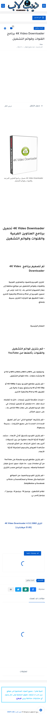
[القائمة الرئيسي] (44, 6)
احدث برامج (39, 28)
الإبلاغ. (19, 699)
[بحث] (3, 6)
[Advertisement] (23, 78)
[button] (33, 589)
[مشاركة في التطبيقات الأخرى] (11, 589)
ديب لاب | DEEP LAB (14, 712)
